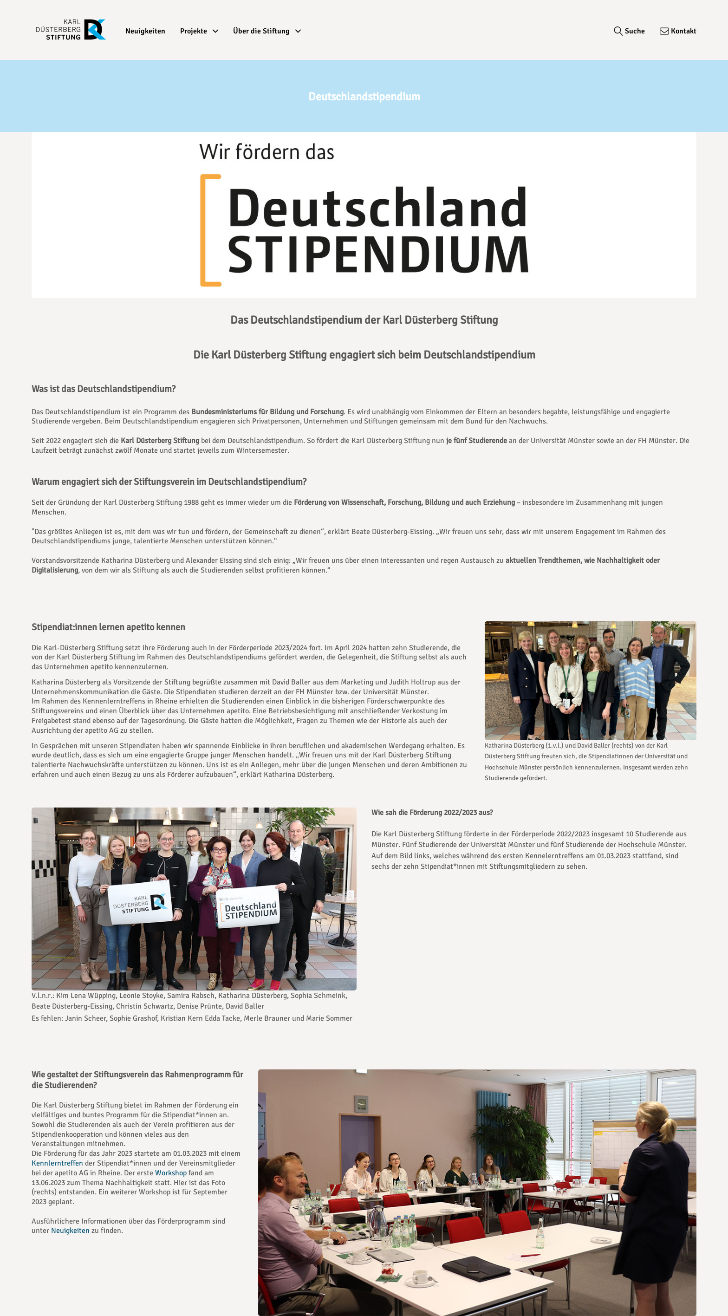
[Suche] (629, 31)
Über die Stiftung (267, 31)
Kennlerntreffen (57, 1163)
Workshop (171, 1173)
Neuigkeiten (145, 31)
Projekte (199, 31)
